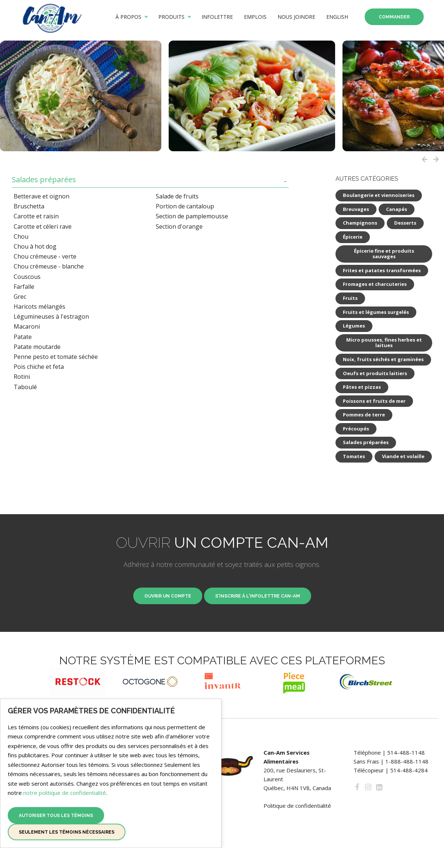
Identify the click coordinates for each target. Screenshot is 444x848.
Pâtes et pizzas (362, 387)
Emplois (255, 17)
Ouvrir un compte (167, 596)
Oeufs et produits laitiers (375, 373)
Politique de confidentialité (297, 805)
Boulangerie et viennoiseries (378, 195)
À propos (128, 17)
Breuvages (356, 209)
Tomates (354, 456)
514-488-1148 (406, 752)
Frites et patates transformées (382, 270)
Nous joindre (296, 17)
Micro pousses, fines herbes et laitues (384, 342)
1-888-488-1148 (406, 761)
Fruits (350, 298)
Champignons (360, 222)
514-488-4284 (409, 770)
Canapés (396, 209)
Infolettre (217, 17)
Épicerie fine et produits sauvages (384, 254)
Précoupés (356, 428)
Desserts (405, 222)
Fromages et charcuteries (375, 284)
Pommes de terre (364, 414)
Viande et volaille (403, 456)
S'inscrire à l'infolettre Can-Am (257, 596)
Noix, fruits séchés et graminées (383, 359)
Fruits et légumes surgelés (376, 312)
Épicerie (352, 236)
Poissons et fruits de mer (374, 401)
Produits (171, 17)
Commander (394, 17)
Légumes (354, 325)
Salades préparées (44, 179)
